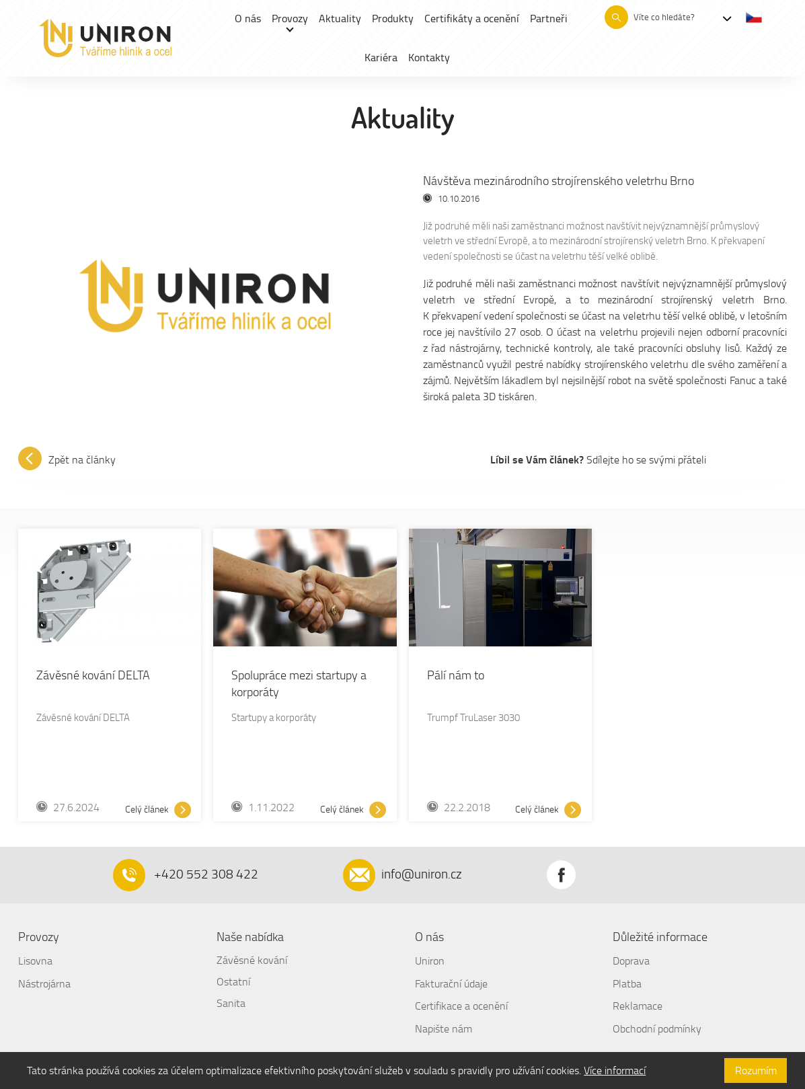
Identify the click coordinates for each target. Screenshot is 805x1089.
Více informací (615, 1070)
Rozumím (756, 1070)
